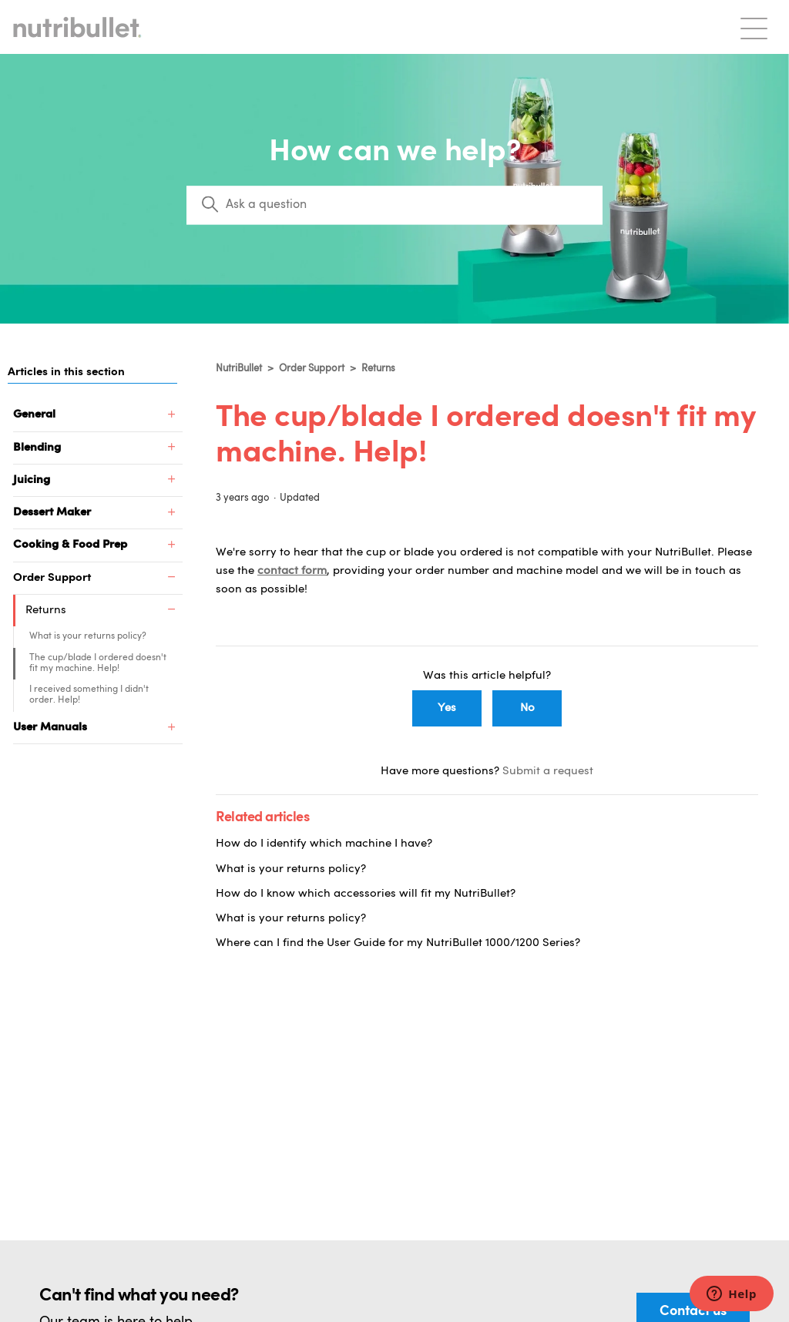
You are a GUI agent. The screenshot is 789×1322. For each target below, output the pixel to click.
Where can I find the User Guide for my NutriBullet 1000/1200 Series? (398, 943)
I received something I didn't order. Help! (89, 695)
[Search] (394, 205)
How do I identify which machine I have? (324, 844)
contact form (292, 571)
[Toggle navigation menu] (754, 27)
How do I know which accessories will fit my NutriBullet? (365, 894)
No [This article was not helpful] (527, 708)
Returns (378, 369)
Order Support (313, 369)
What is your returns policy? (87, 636)
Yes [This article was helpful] (447, 708)
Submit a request (547, 771)
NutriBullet (239, 369)
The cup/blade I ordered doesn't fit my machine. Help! (97, 663)
